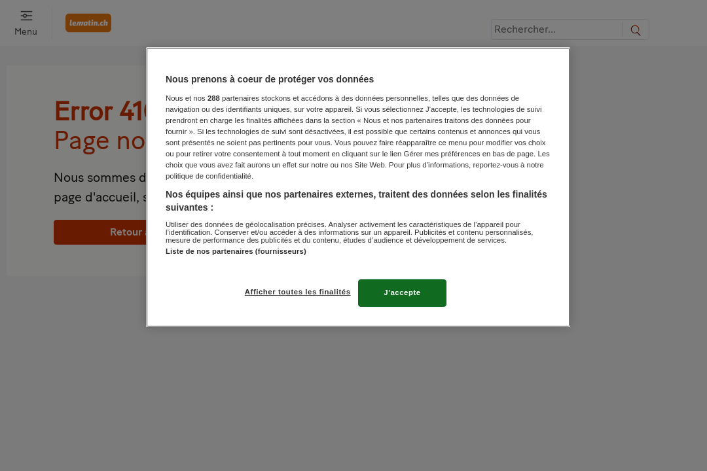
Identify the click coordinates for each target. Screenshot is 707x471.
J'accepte (402, 292)
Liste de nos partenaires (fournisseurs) (236, 251)
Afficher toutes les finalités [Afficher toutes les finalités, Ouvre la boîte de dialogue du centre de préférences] (298, 292)
